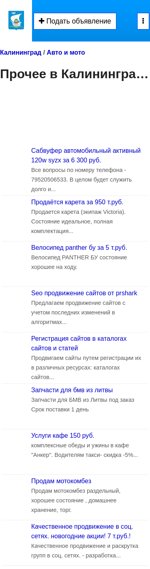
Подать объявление (75, 21)
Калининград (21, 52)
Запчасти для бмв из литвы (72, 390)
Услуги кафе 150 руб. (62, 435)
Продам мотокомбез (61, 481)
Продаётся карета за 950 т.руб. (77, 202)
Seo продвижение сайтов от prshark (84, 293)
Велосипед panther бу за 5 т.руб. (79, 247)
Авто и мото (66, 52)
